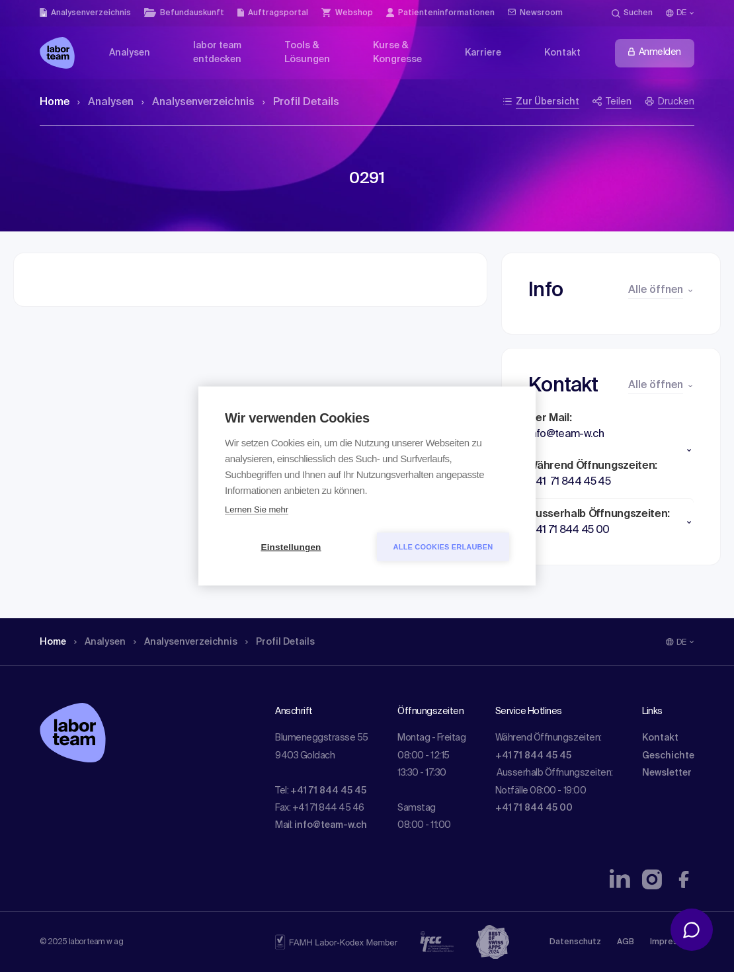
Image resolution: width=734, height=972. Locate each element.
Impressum (672, 942)
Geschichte (668, 755)
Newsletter (667, 773)
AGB (625, 942)
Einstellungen (291, 547)
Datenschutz (575, 942)
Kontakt (660, 738)
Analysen (105, 102)
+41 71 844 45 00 (534, 808)
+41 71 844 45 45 (328, 790)
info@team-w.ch (330, 825)
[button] (611, 450)
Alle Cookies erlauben (443, 547)
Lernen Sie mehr (256, 509)
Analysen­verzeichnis (198, 102)
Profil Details (301, 102)
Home (54, 102)
